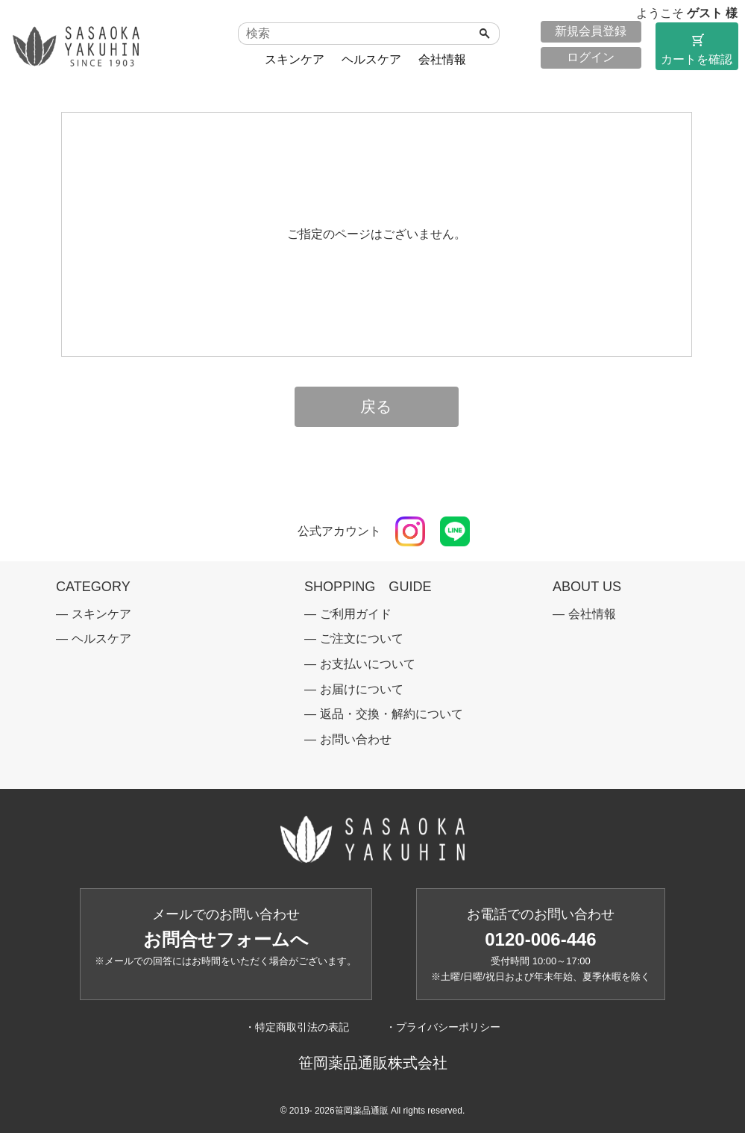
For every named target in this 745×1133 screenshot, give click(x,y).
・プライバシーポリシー (443, 1027)
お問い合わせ (356, 739)
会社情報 (442, 59)
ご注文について (361, 638)
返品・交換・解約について (391, 714)
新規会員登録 (590, 31)
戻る (376, 407)
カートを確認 (697, 48)
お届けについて (361, 689)
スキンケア (294, 59)
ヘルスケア (371, 59)
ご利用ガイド (356, 614)
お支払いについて (367, 664)
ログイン (590, 57)
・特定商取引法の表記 (297, 1027)
